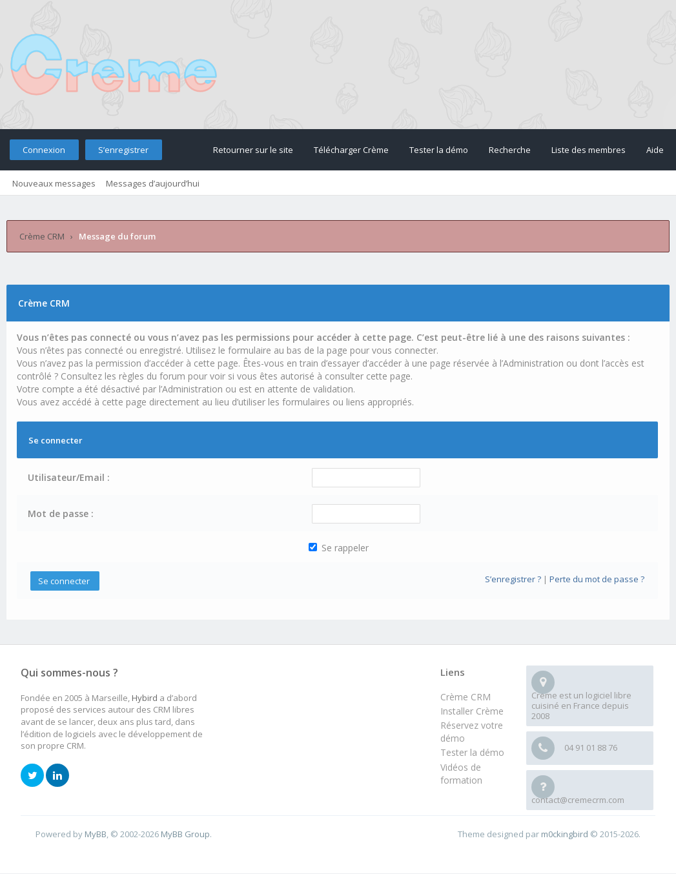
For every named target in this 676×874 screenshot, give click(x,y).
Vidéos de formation (461, 773)
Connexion (44, 150)
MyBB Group (185, 834)
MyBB (96, 834)
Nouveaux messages (54, 183)
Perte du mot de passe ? (596, 579)
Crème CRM (42, 236)
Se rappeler (339, 548)
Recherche (510, 150)
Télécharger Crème (351, 150)
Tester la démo (438, 150)
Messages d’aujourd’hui (153, 183)
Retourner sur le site (253, 150)
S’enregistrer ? (513, 579)
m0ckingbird (564, 834)
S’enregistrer (123, 150)
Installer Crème (472, 711)
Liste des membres (588, 150)
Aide (655, 150)
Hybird (145, 698)
